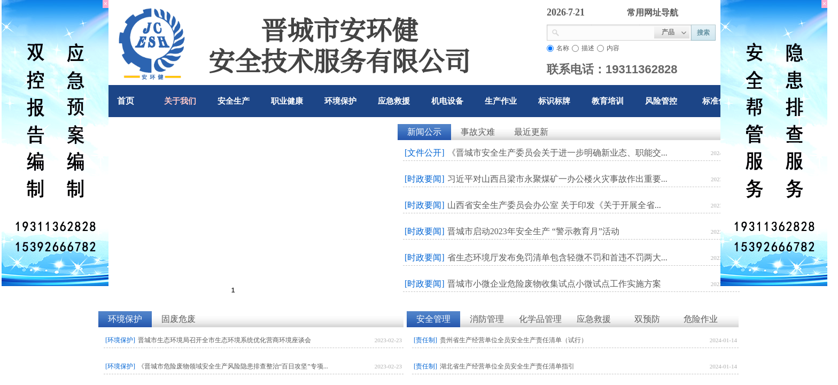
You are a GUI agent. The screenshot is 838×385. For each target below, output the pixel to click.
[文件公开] (425, 152)
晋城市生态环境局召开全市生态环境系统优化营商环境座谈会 (224, 340)
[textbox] (607, 31)
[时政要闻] (425, 178)
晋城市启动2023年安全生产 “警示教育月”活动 (533, 231)
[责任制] (425, 340)
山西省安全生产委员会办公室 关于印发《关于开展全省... (554, 205)
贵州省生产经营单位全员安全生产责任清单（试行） (513, 340)
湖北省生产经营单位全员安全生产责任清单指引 (507, 366)
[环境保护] (120, 340)
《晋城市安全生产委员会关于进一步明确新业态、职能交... (557, 152)
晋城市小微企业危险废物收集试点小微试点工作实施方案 (554, 283)
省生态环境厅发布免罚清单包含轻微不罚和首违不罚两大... (557, 257)
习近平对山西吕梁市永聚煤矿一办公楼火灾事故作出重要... (557, 178)
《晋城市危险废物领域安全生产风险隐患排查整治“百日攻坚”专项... (233, 366)
